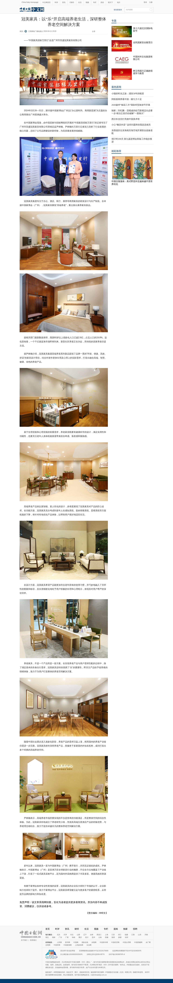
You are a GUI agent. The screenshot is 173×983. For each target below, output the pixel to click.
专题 (114, 20)
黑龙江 (99, 935)
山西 (78, 935)
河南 (146, 935)
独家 (125, 929)
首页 (47, 929)
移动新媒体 (118, 10)
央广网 (148, 942)
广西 (67, 937)
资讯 (63, 2)
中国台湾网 (127, 942)
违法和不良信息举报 (67, 951)
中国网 (75, 942)
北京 (58, 935)
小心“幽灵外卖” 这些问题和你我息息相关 (131, 125)
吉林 (91, 935)
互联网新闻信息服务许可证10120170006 (93, 951)
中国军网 (57, 945)
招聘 (135, 929)
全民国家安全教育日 (143, 42)
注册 (150, 2)
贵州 (93, 937)
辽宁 (85, 935)
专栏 (94, 2)
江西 (133, 935)
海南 (73, 937)
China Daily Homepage (30, 2)
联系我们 (33, 940)
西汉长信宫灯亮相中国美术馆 (126, 119)
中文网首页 (46, 2)
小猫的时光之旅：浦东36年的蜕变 (128, 93)
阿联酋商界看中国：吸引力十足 (127, 99)
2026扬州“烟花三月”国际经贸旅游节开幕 (131, 105)
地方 (118, 2)
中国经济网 (115, 942)
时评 (56, 2)
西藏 (106, 937)
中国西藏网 (138, 942)
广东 (60, 937)
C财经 (72, 2)
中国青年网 (104, 942)
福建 (126, 935)
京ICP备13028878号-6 (117, 954)
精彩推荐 (116, 151)
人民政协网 (79, 945)
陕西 (113, 937)
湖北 (47, 937)
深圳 (126, 937)
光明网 (47, 945)
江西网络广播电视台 (35, 31)
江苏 (113, 935)
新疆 (120, 937)
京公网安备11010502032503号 (71, 954)
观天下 (110, 2)
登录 (145, 2)
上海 (106, 935)
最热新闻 (116, 87)
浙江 (119, 935)
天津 (65, 935)
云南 (100, 937)
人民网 (59, 942)
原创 (102, 2)
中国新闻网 (68, 945)
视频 (87, 2)
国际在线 (85, 942)
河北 (71, 935)
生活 (79, 2)
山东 (139, 935)
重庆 (80, 937)
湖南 (53, 937)
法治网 (88, 945)
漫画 (116, 929)
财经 (77, 929)
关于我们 (24, 940)
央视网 (94, 942)
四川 (86, 937)
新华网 (67, 942)
